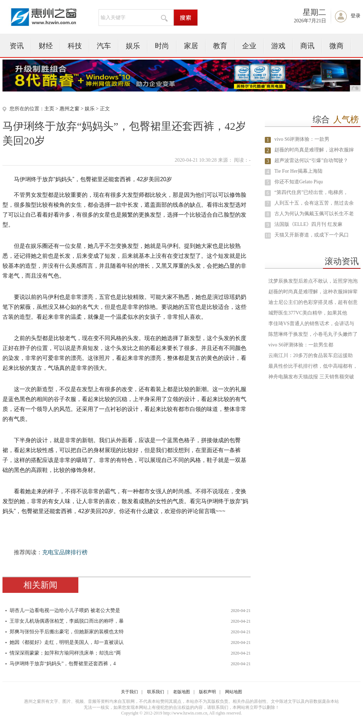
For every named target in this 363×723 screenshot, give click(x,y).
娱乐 (133, 46)
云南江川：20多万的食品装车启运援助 (310, 355)
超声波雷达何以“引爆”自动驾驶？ (311, 160)
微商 (336, 46)
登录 (356, 15)
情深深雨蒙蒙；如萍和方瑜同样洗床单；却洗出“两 (65, 653)
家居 (191, 46)
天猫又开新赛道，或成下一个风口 (311, 235)
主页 (49, 108)
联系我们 (155, 691)
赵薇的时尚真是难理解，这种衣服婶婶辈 (313, 291)
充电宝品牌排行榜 (65, 552)
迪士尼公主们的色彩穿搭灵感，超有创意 (313, 302)
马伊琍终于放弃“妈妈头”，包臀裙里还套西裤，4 (63, 663)
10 (268, 235)
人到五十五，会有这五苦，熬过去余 (314, 203)
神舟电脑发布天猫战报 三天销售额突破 (311, 376)
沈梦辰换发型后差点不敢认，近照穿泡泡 (313, 281)
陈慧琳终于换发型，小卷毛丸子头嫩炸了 (313, 334)
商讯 (307, 46)
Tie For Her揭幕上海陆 (298, 171)
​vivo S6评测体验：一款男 (301, 139)
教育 (220, 46)
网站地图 (233, 691)
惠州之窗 (69, 108)
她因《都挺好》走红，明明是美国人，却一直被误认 (67, 642)
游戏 (278, 46)
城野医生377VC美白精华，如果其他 (307, 313)
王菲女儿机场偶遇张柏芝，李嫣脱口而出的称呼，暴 (67, 621)
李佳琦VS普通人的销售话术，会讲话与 (311, 323)
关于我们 (129, 691)
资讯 (17, 46)
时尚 (162, 46)
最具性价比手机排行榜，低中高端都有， (313, 366)
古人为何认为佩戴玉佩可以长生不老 (314, 213)
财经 (46, 46)
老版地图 (181, 691)
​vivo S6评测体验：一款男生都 (300, 344)
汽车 (104, 46)
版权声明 (207, 691)
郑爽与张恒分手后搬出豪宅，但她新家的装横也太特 (67, 631)
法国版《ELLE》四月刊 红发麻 (308, 224)
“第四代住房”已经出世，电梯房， (311, 192)
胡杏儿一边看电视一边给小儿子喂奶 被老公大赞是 (65, 610)
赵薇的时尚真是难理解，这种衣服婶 (314, 149)
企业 (249, 46)
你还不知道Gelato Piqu (298, 181)
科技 (75, 46)
